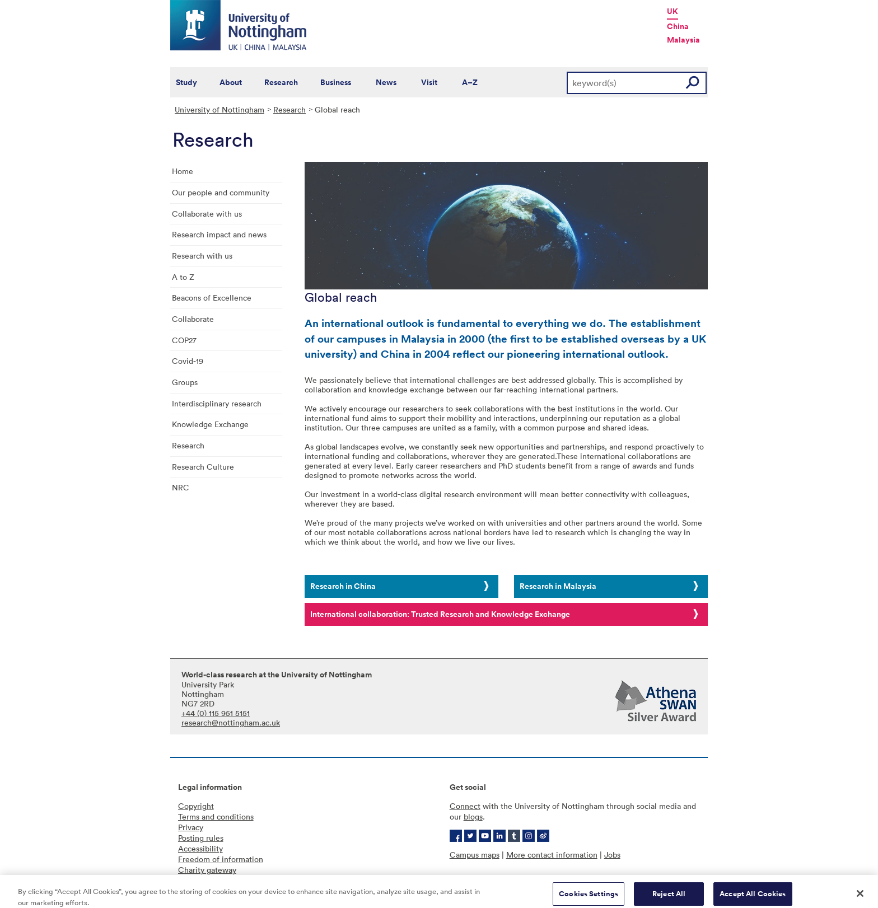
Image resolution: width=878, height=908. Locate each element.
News (386, 82)
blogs (473, 816)
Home (182, 171)
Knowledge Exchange (210, 424)
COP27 (184, 340)
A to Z (183, 277)
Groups (185, 382)
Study (186, 82)
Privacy (190, 827)
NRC (180, 487)
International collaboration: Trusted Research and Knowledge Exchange (440, 614)
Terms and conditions (216, 816)
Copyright (196, 806)
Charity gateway (207, 869)
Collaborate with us (207, 213)
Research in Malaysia (558, 586)
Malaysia (683, 39)
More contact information (551, 854)
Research (281, 82)
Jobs (612, 854)
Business (335, 82)
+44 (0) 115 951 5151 (215, 713)
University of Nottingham (219, 109)
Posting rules (200, 837)
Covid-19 (187, 360)
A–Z (470, 82)
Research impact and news (219, 234)
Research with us (202, 255)
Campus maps (474, 854)
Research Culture (203, 466)
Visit (429, 82)
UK (672, 11)
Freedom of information (220, 859)
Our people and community (220, 192)
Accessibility (200, 848)
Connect (465, 806)
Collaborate (193, 318)
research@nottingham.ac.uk (230, 722)
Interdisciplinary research (216, 403)
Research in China (343, 586)
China (678, 26)
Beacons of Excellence (211, 297)
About (231, 82)
